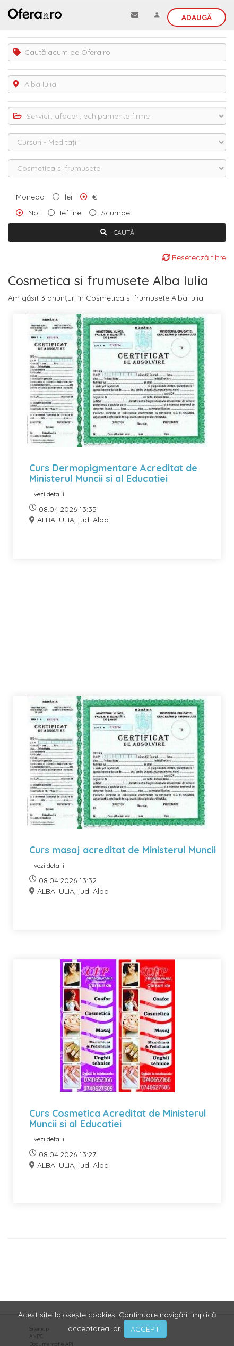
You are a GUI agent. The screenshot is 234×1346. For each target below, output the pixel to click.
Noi (34, 213)
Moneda (30, 197)
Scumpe (115, 213)
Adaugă (196, 17)
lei (68, 197)
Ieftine (70, 213)
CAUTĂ (117, 232)
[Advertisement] (117, 634)
